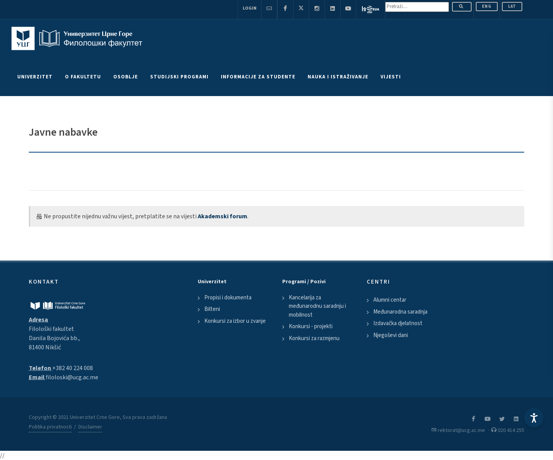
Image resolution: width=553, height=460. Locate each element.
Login (250, 8)
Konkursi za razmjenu (314, 338)
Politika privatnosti (50, 427)
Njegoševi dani (390, 335)
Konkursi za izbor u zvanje (235, 321)
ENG (487, 6)
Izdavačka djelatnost (397, 323)
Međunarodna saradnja (400, 312)
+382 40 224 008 (72, 368)
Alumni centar (389, 300)
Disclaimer (90, 427)
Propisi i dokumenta (228, 298)
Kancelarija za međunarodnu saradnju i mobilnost (317, 306)
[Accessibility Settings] (533, 417)
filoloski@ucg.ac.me (72, 377)
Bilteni (212, 309)
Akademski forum (222, 216)
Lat (512, 6)
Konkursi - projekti (311, 326)
